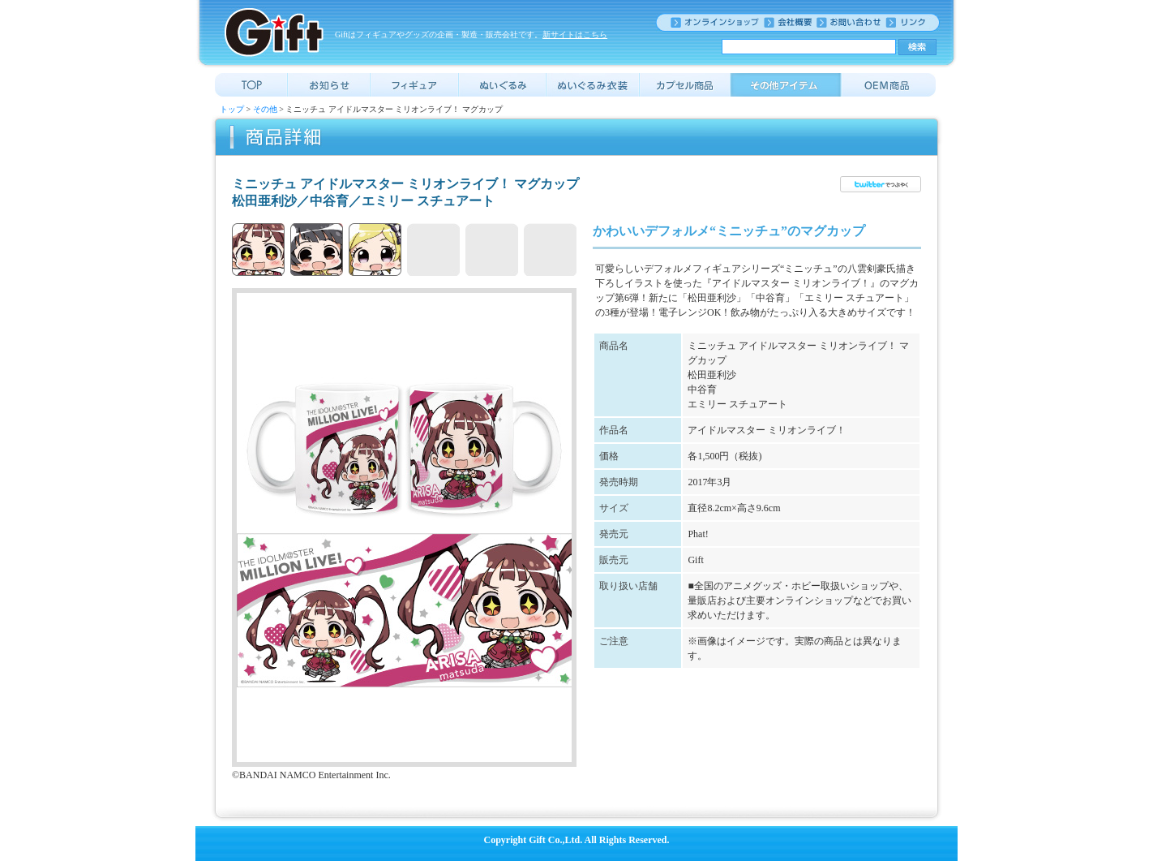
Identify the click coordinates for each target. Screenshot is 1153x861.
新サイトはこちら (574, 34)
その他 (265, 109)
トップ (232, 109)
